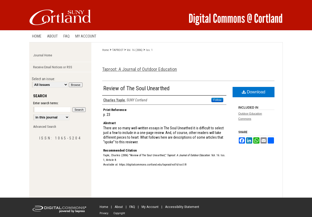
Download (253, 92)
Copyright (119, 213)
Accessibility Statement (182, 207)
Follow (217, 99)
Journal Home (42, 55)
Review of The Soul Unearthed (136, 88)
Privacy (104, 213)
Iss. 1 (149, 50)
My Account (150, 207)
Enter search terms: (45, 103)
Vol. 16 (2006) (135, 50)
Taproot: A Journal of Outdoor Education (139, 69)
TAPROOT (117, 50)
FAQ (132, 207)
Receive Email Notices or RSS (52, 67)
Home (105, 50)
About (119, 207)
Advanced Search (44, 127)
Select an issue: (43, 79)
